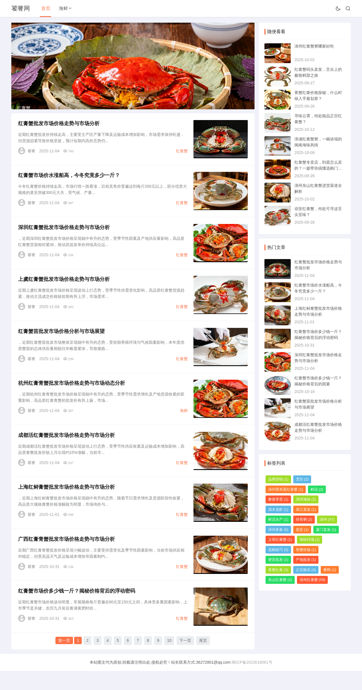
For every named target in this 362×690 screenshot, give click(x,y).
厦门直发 (326, 529)
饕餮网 (20, 8)
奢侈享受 (278, 499)
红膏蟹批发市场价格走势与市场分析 (59, 136)
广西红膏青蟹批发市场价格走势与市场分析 (66, 558)
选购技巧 (278, 550)
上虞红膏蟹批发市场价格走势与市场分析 (64, 294)
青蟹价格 (306, 550)
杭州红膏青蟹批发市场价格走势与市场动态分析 (71, 400)
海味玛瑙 (309, 539)
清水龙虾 (278, 509)
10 (169, 659)
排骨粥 (304, 519)
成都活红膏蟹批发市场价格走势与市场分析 (66, 452)
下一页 (185, 659)
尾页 (203, 659)
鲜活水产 (278, 519)
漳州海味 (306, 499)
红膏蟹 (182, 164)
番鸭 (329, 570)
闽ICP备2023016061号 (252, 681)
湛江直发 (306, 509)
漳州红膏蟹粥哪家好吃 (314, 46)
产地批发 (306, 559)
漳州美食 (278, 529)
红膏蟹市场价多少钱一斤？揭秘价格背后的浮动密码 (76, 610)
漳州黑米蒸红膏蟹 (285, 489)
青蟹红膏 (278, 570)
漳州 (327, 519)
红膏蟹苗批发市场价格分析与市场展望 (61, 347)
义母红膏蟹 (280, 539)
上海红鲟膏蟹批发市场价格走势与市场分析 (66, 505)
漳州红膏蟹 (312, 580)
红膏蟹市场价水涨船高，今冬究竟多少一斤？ (69, 189)
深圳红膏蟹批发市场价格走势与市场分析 (64, 242)
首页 (45, 8)
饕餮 (32, 164)
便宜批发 (278, 559)
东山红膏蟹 (280, 580)
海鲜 (63, 8)
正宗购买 (306, 570)
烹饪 (302, 479)
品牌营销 (278, 479)
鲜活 (317, 489)
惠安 (302, 529)
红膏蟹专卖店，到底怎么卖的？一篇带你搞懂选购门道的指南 (318, 168)
